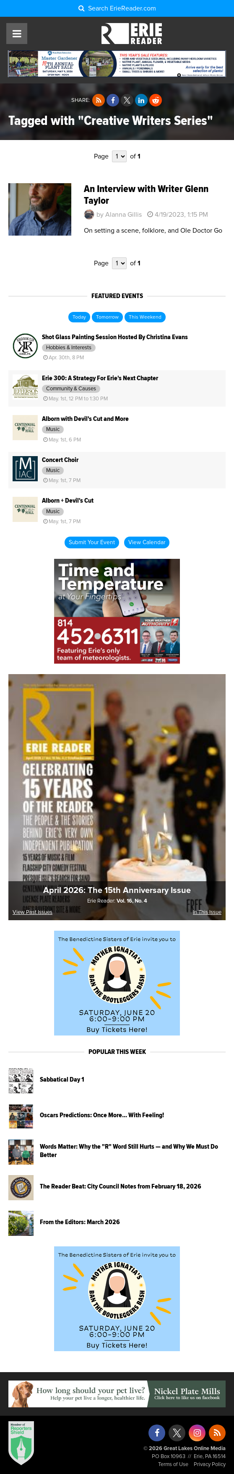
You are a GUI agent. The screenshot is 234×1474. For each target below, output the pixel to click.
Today (79, 317)
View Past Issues (32, 912)
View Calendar (146, 542)
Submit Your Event (92, 542)
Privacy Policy (210, 1464)
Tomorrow (107, 317)
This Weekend (145, 317)
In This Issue (207, 912)
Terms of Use (173, 1464)
